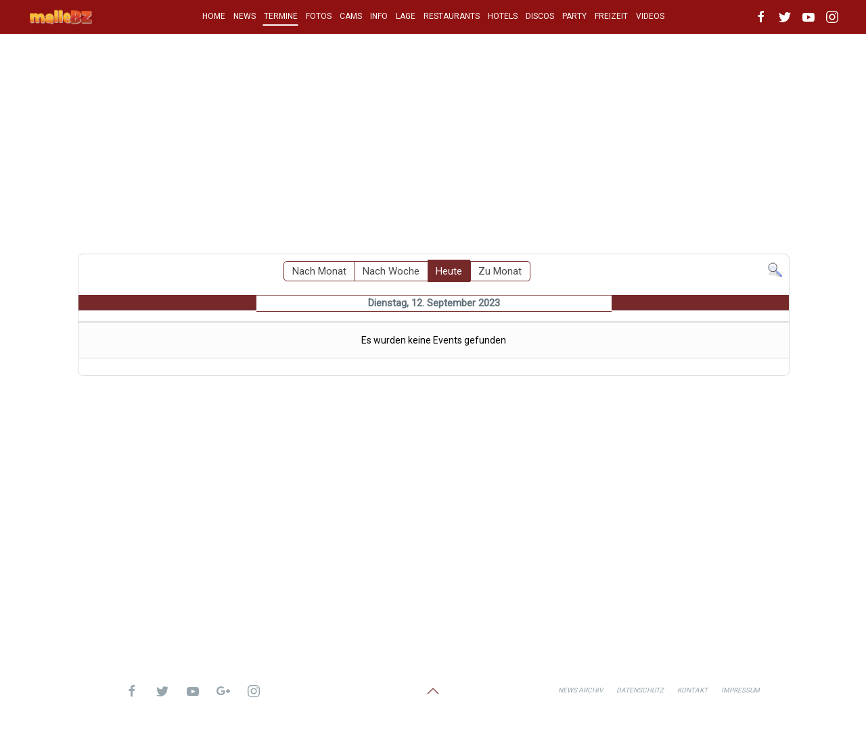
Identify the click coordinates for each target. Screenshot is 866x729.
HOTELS (503, 16)
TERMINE (281, 16)
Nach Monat (319, 271)
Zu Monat (500, 271)
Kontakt (692, 690)
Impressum (740, 690)
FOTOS (319, 16)
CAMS (351, 16)
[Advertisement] (433, 138)
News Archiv (580, 690)
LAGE (405, 16)
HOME (213, 16)
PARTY (574, 16)
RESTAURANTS (452, 16)
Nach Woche (391, 271)
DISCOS (540, 16)
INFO (379, 16)
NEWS (244, 16)
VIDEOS (650, 16)
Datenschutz (640, 690)
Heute (449, 271)
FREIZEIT (611, 16)
